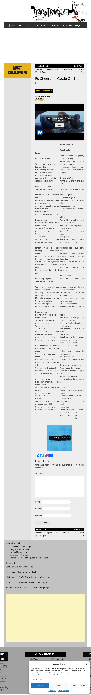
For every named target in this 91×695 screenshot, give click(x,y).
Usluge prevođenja (70, 25)
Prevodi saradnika (44, 90)
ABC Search (35, 660)
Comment (39, 474)
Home (14, 25)
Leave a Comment (41, 101)
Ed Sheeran (43, 99)
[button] (86, 664)
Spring (8, 569)
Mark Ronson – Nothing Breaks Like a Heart (29, 561)
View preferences (78, 686)
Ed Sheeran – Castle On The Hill (57, 80)
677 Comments (57, 660)
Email (38, 510)
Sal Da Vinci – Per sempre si (22, 549)
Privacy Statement (63, 691)
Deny (59, 686)
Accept (40, 686)
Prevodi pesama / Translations (34, 25)
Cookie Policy (52, 691)
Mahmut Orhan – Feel (24, 569)
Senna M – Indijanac (19, 555)
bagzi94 (51, 97)
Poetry (55, 25)
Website (38, 516)
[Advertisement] (45, 45)
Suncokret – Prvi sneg (19, 558)
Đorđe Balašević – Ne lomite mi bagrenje (36, 580)
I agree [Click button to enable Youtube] (59, 126)
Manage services (37, 679)
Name (38, 503)
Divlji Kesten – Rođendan (21, 552)
